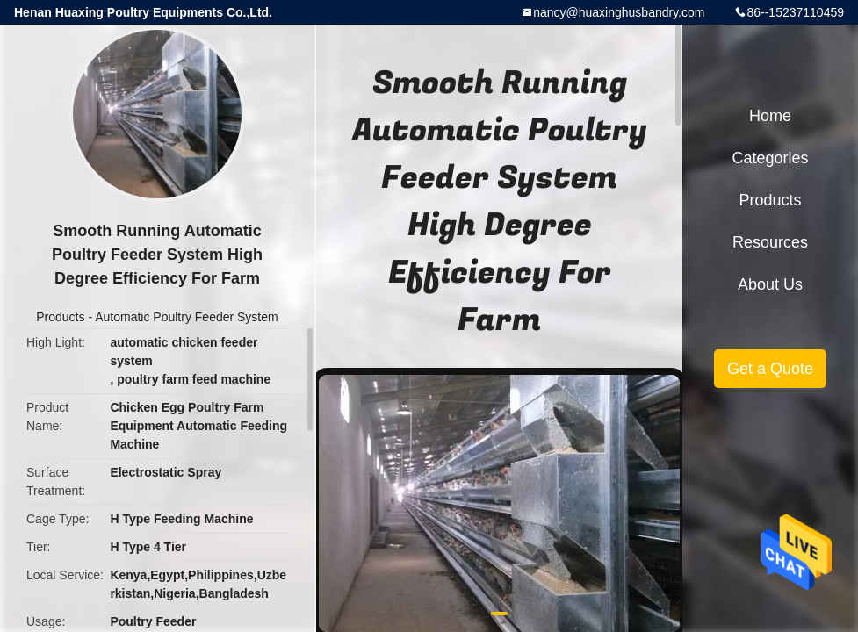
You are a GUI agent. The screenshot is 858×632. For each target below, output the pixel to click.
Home (770, 116)
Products (60, 317)
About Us (770, 284)
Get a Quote (770, 368)
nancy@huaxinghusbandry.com (618, 12)
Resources (770, 242)
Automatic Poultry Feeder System (186, 317)
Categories (770, 158)
